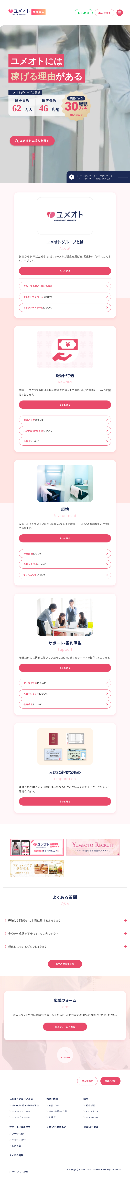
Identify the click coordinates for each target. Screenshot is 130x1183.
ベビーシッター (36, 693)
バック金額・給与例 (38, 430)
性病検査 (33, 704)
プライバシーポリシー (21, 1171)
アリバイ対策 (35, 683)
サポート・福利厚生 (20, 1127)
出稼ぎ (31, 441)
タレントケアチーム (38, 307)
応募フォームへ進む (65, 1026)
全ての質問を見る (65, 964)
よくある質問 (16, 1155)
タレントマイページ (38, 297)
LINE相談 (83, 12)
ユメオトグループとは (21, 1098)
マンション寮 (35, 575)
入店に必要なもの (57, 1127)
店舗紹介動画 (91, 1127)
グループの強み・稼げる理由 (38, 286)
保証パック (34, 419)
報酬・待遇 (52, 1098)
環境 (86, 1098)
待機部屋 (33, 553)
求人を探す (104, 12)
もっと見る (65, 271)
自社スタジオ (35, 564)
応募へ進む (110, 1081)
